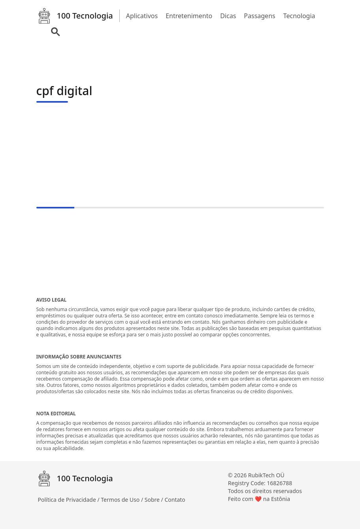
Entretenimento (189, 15)
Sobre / (155, 499)
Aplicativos (142, 15)
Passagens (259, 15)
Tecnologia (299, 15)
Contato (174, 499)
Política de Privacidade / (69, 499)
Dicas (228, 15)
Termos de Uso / (122, 499)
